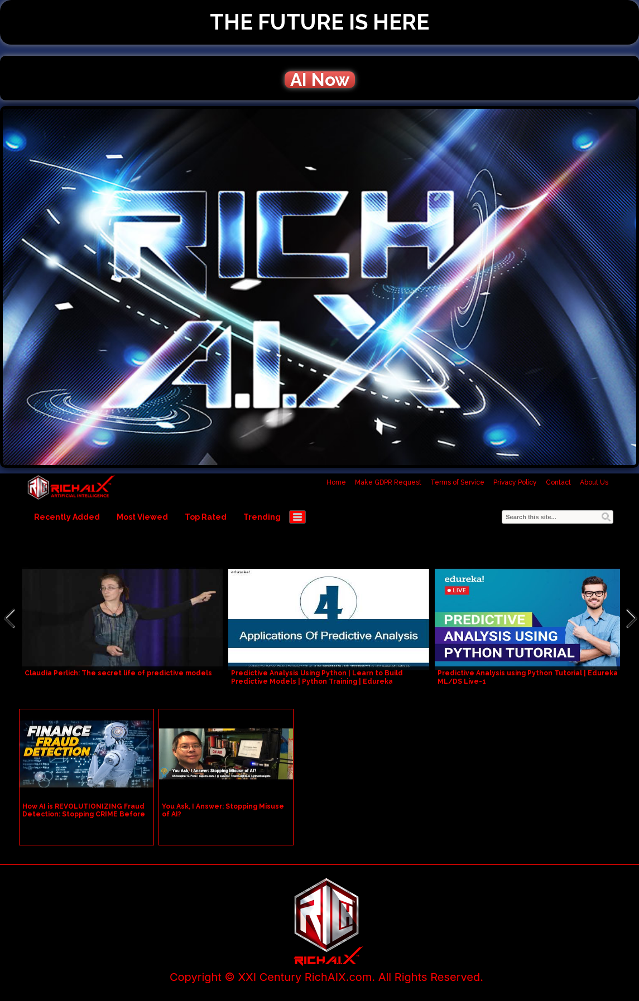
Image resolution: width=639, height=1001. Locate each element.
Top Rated (206, 516)
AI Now (319, 79)
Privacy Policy (515, 482)
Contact (558, 482)
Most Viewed (142, 516)
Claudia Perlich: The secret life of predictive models (118, 673)
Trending (262, 516)
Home (336, 482)
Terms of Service (457, 482)
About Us (594, 482)
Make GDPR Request (388, 482)
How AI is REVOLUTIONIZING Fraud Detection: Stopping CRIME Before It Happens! (83, 814)
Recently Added (67, 516)
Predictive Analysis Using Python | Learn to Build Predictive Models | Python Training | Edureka (317, 677)
